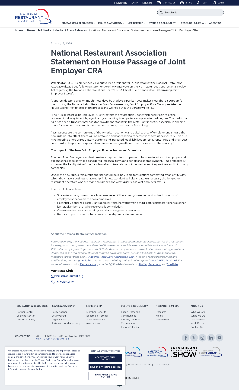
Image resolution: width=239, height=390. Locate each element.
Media (59, 30)
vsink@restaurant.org (67, 276)
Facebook (154, 264)
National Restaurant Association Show (112, 256)
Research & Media (39, 30)
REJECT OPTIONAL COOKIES (105, 367)
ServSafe (84, 260)
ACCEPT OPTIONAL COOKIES (105, 358)
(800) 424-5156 (61, 339)
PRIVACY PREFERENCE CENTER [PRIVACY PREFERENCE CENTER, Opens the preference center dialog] (105, 376)
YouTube (172, 264)
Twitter (143, 264)
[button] (78, 23)
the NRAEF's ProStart (162, 260)
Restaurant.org (89, 264)
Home (19, 30)
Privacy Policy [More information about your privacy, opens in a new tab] (35, 369)
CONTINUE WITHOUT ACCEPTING (105, 351)
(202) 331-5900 (62, 282)
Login (218, 2)
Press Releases (77, 30)
